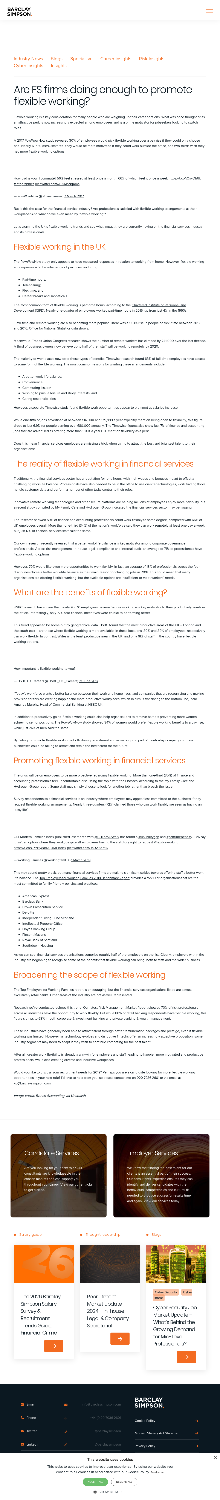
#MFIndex (58, 847)
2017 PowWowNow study (35, 140)
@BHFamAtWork (107, 836)
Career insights (115, 58)
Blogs (57, 58)
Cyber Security (166, 1292)
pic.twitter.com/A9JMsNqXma (57, 183)
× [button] (215, 1457)
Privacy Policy (145, 1445)
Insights (59, 65)
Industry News (28, 58)
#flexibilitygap (148, 836)
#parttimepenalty (179, 836)
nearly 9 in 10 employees (79, 607)
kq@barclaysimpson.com (32, 1083)
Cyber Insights (28, 65)
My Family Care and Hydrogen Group (83, 507)
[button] (110, 1492)
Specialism (81, 58)
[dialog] (110, 1476)
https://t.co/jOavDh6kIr (186, 178)
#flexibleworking (166, 842)
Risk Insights (151, 58)
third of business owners (35, 346)
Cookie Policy (145, 1420)
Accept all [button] (95, 1482)
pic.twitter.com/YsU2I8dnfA (87, 847)
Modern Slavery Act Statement (157, 1433)
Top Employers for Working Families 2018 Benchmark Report (85, 877)
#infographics (24, 183)
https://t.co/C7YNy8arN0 (32, 847)
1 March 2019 (80, 860)
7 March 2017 (74, 196)
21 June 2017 (88, 681)
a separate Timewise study (49, 407)
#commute (47, 178)
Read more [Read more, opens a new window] (157, 1472)
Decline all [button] (124, 1482)
